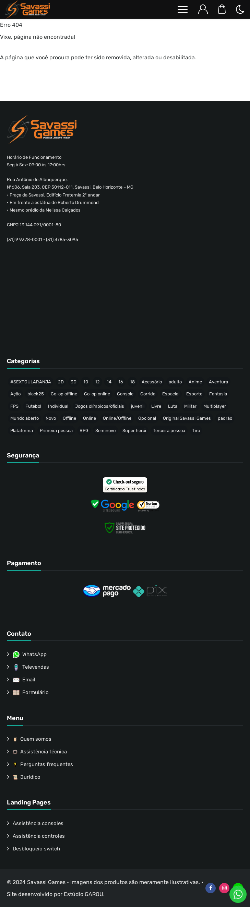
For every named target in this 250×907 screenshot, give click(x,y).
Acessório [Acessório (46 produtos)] (152, 381)
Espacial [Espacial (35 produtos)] (170, 393)
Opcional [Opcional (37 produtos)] (147, 418)
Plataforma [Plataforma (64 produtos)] (21, 430)
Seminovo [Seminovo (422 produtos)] (105, 430)
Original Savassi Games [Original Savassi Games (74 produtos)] (187, 418)
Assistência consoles (38, 823)
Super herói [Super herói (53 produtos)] (134, 430)
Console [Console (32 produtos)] (125, 393)
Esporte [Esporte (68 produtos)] (194, 393)
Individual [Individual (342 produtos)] (58, 406)
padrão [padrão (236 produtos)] (225, 418)
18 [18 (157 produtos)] (132, 381)
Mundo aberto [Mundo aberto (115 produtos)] (24, 418)
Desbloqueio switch (36, 849)
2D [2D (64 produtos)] (61, 381)
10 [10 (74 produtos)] (85, 381)
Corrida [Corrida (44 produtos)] (147, 393)
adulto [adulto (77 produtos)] (175, 381)
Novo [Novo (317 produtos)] (51, 418)
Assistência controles (39, 836)
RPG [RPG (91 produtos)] (84, 430)
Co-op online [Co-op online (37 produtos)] (97, 393)
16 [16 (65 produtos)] (120, 381)
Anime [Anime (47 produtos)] (195, 381)
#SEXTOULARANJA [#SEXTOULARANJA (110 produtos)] (30, 381)
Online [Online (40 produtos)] (89, 418)
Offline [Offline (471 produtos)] (69, 418)
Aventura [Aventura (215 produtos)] (218, 381)
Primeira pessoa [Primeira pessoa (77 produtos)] (56, 430)
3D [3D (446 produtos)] (73, 381)
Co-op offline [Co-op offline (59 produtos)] (64, 393)
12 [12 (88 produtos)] (97, 381)
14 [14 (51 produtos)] (109, 381)
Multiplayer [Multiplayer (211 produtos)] (214, 406)
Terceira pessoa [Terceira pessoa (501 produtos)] (169, 430)
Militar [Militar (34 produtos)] (190, 406)
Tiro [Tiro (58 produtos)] (196, 430)
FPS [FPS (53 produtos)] (14, 406)
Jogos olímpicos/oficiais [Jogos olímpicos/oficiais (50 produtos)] (99, 406)
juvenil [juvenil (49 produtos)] (137, 406)
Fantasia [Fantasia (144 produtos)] (218, 393)
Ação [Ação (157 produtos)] (15, 393)
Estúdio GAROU (83, 894)
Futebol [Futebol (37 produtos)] (33, 406)
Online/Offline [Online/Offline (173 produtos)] (117, 418)
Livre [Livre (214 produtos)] (156, 406)
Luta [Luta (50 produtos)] (172, 406)
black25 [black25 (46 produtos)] (35, 393)
